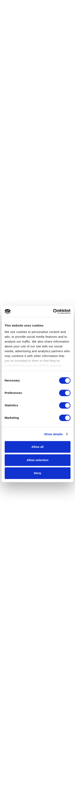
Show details (53, 434)
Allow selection (37, 460)
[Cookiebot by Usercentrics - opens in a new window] (53, 311)
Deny (37, 473)
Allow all (37, 446)
